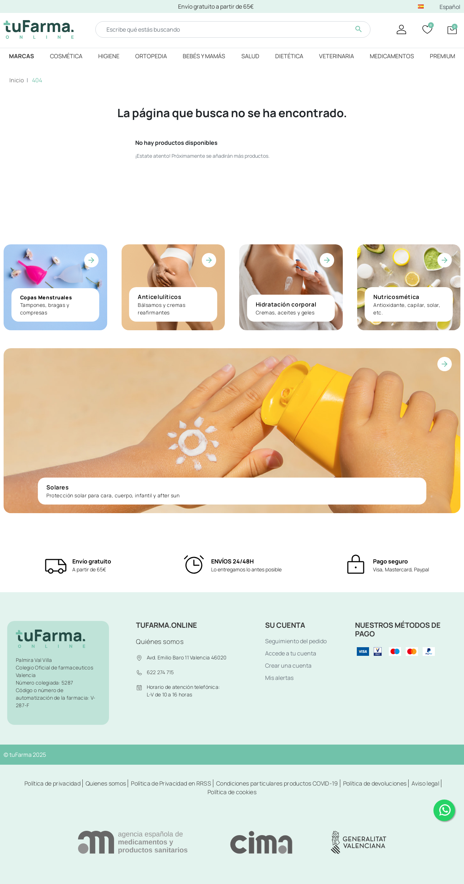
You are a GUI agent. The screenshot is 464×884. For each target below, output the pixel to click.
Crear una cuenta (288, 665)
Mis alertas (279, 678)
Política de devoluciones (375, 783)
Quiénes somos (159, 641)
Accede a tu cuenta (290, 653)
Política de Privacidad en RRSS (171, 783)
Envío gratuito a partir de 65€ (216, 6)
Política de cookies (232, 792)
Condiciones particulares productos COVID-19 (277, 783)
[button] (452, 30)
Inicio (16, 80)
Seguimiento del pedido (296, 641)
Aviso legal (425, 783)
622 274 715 (160, 672)
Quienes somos (106, 783)
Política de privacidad (52, 783)
